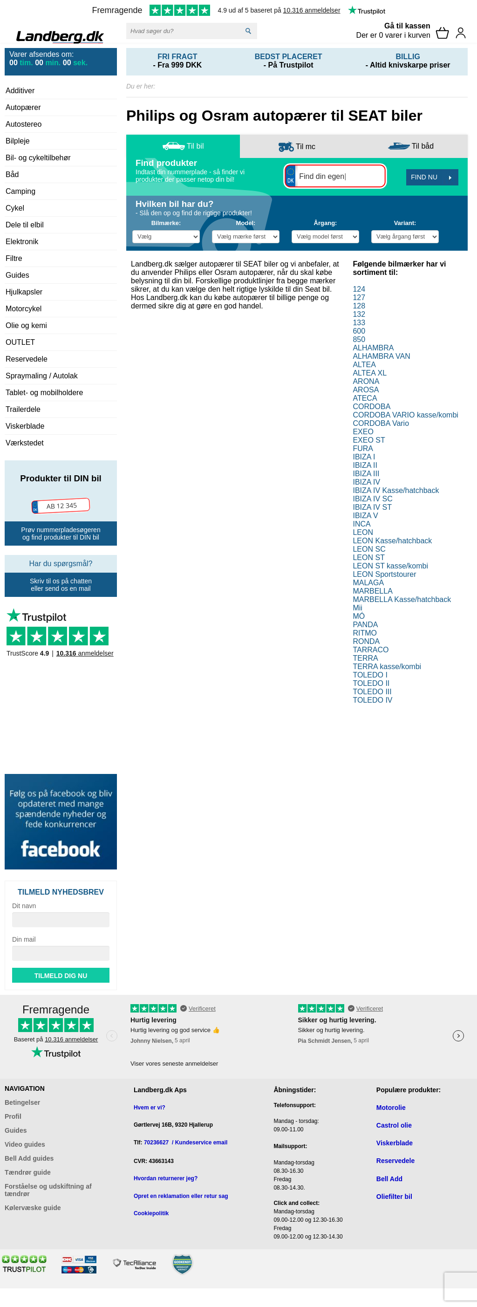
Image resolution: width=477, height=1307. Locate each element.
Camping (20, 191)
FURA (363, 448)
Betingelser (22, 1102)
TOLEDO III (372, 692)
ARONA (366, 381)
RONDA (366, 641)
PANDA (365, 625)
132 (359, 314)
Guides (17, 275)
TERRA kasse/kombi (387, 667)
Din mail (24, 939)
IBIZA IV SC (372, 499)
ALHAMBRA (373, 348)
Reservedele (27, 359)
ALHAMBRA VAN (381, 356)
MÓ (359, 616)
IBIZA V (365, 516)
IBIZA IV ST (372, 507)
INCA (361, 524)
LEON (363, 532)
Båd (12, 174)
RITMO (365, 633)
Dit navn (24, 906)
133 (359, 323)
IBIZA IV (366, 482)
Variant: (405, 222)
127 (359, 297)
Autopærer (23, 107)
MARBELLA (372, 591)
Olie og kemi (26, 325)
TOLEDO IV (372, 700)
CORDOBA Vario (381, 423)
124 (359, 289)
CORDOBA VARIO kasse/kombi (405, 415)
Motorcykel (23, 309)
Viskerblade (25, 426)
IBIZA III (366, 474)
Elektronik (22, 242)
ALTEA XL (370, 373)
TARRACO (370, 650)
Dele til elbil (25, 225)
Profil (13, 1116)
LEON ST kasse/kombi (390, 566)
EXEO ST (369, 440)
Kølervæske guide (33, 1207)
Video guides (25, 1144)
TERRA (365, 658)
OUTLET (20, 342)
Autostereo (23, 124)
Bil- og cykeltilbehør (38, 158)
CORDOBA (371, 407)
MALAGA (368, 583)
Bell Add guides (29, 1158)
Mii (357, 608)
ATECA (365, 398)
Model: (246, 222)
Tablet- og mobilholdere (44, 393)
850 (359, 339)
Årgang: (325, 222)
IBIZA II (365, 465)
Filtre (14, 258)
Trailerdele (23, 409)
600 (359, 331)
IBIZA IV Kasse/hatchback (396, 490)
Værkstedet (25, 443)
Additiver (20, 91)
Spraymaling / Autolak (42, 376)
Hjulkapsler (24, 292)
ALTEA (364, 365)
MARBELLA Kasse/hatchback (402, 599)
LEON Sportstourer (384, 574)
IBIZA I (364, 457)
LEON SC (369, 549)
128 (359, 306)
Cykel (15, 208)
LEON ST (368, 557)
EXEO (363, 432)
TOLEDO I (370, 675)
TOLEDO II (371, 683)
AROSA (366, 390)
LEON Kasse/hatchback (392, 541)
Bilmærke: (166, 222)
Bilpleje (18, 141)
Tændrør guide (28, 1172)
